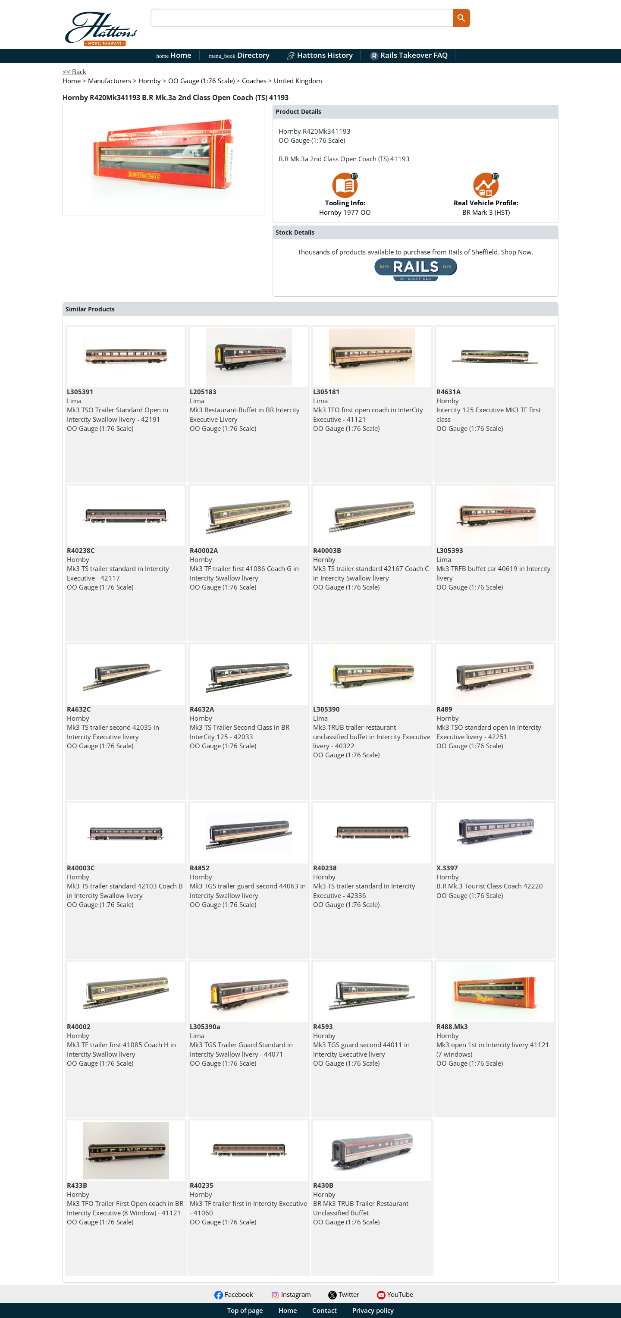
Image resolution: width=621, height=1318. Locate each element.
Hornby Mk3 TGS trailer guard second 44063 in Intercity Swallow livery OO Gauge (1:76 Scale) (248, 886)
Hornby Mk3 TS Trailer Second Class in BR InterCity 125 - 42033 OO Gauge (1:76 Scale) (239, 727)
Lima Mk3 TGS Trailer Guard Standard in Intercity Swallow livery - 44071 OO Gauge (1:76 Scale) (241, 1044)
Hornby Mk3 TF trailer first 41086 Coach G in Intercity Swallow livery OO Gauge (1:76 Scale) (244, 568)
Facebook (233, 1294)
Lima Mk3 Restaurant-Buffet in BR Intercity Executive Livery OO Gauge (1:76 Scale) (245, 410)
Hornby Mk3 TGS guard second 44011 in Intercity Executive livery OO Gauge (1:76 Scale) (361, 1044)
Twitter (343, 1294)
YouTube (395, 1294)
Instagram (291, 1294)
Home (174, 55)
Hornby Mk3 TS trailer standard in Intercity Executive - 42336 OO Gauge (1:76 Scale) (364, 886)
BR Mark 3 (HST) (486, 198)
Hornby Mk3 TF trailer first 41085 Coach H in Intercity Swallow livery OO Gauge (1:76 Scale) (121, 1044)
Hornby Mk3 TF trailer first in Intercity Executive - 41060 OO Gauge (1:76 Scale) (248, 1203)
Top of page (245, 1310)
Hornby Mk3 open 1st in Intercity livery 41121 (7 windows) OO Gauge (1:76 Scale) (492, 1044)
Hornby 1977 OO (345, 198)
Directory (239, 55)
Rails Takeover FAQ (409, 55)
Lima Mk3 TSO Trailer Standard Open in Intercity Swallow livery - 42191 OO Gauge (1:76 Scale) (117, 410)
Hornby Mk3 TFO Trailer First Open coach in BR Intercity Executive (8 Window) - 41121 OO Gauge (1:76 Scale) (125, 1203)
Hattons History (320, 55)
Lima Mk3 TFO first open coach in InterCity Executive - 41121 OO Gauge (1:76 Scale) (368, 410)
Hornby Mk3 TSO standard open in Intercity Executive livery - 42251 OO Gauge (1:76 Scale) (488, 727)
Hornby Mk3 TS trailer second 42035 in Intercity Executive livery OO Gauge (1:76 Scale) (113, 727)
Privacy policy (373, 1310)
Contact (324, 1310)
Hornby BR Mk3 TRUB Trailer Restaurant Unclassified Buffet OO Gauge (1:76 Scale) (360, 1203)
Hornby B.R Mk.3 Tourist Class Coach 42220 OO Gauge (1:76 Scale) (489, 881)
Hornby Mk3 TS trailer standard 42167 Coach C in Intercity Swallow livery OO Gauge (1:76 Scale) (371, 568)
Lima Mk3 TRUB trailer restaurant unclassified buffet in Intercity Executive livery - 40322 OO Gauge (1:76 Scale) (371, 732)
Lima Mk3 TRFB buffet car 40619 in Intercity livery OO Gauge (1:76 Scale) (493, 568)
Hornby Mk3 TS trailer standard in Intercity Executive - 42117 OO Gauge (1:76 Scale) (118, 568)
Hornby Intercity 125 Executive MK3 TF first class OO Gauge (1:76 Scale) (488, 410)
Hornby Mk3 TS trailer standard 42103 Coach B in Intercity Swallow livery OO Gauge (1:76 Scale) (125, 886)
